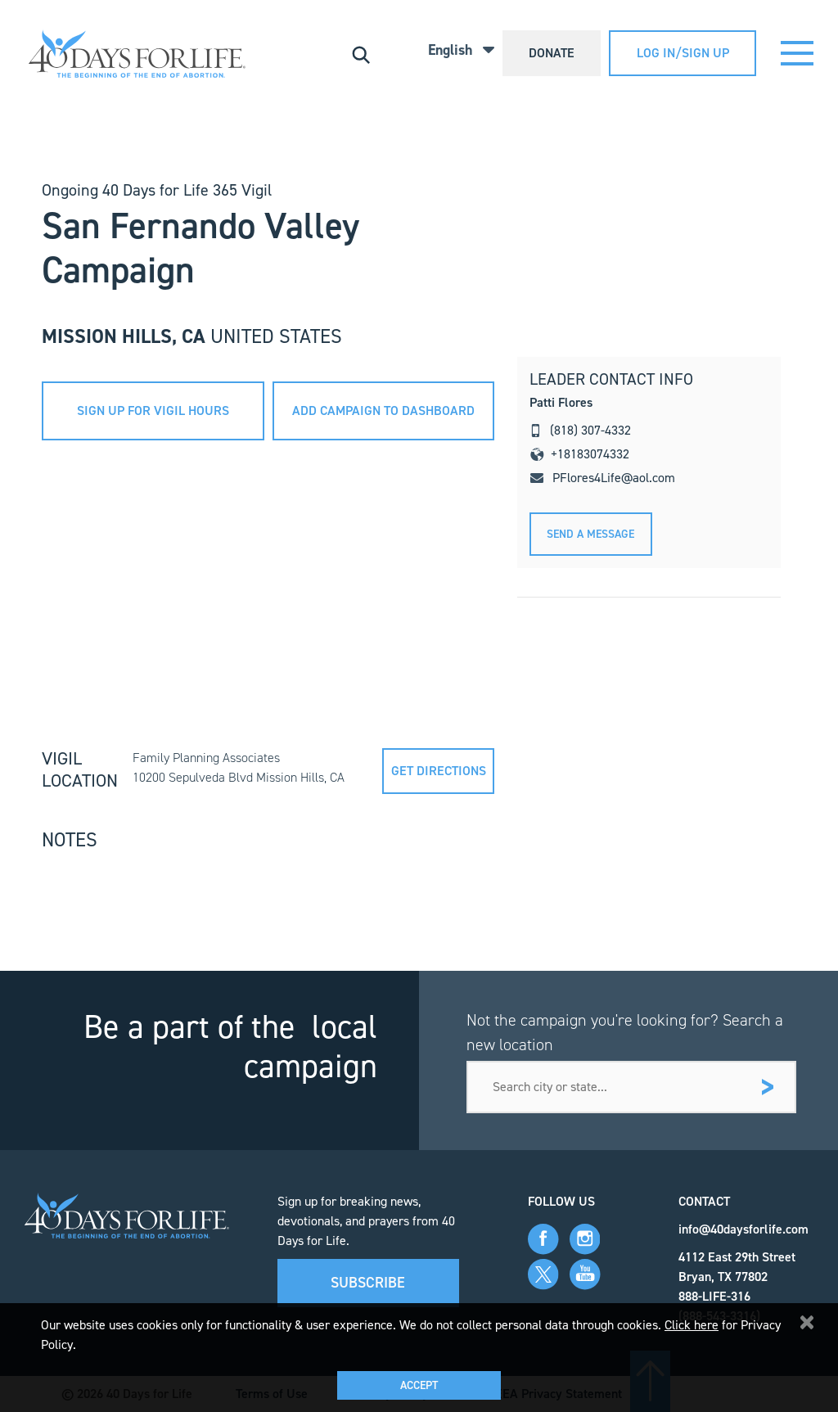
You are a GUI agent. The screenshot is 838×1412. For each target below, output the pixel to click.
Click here (692, 1324)
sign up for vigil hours (153, 410)
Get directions (438, 770)
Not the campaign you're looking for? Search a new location (624, 1032)
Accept (419, 1385)
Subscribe (368, 1282)
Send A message (590, 534)
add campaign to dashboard (383, 410)
